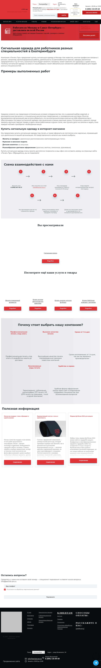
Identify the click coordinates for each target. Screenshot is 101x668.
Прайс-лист (74, 21)
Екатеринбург (43, 4)
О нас (29, 612)
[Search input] (50, 15)
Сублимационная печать (45, 616)
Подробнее (50, 261)
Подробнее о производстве (86, 27)
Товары (34, 21)
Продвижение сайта (11, 661)
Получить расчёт (89, 35)
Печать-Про (7, 21)
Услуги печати (21, 21)
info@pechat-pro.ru (39, 187)
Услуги (59, 616)
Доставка (30, 625)
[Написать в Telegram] (96, 663)
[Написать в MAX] (96, 656)
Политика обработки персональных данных (64, 627)
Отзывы (30, 619)
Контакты (86, 21)
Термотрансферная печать (46, 621)
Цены (29, 622)
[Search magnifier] (63, 15)
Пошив (43, 21)
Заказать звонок (91, 12)
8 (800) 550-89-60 (92, 9)
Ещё (96, 21)
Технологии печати (58, 21)
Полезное (60, 622)
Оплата (29, 628)
